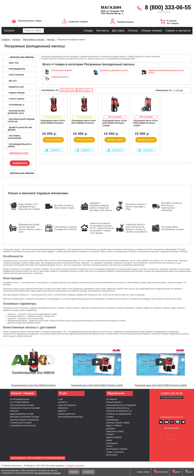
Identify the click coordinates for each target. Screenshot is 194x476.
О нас (60, 399)
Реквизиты (63, 408)
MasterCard (164, 433)
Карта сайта (111, 455)
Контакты (102, 30)
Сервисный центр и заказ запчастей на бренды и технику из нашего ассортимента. (136, 228)
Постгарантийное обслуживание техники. (172, 228)
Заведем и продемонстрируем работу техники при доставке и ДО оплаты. (101, 206)
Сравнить (53, 150)
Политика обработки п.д (117, 408)
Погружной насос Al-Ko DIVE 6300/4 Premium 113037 (97, 385)
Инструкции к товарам (116, 449)
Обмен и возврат (114, 437)
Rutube (176, 422)
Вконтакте (163, 422)
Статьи (109, 446)
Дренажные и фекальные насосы (114, 70)
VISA (157, 433)
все (181, 90)
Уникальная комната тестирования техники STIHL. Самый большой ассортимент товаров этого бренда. (101, 228)
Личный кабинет (114, 402)
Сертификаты (112, 420)
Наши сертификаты (67, 405)
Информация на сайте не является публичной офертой (38, 458)
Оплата (133, 30)
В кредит (110, 434)
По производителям (19, 399)
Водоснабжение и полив (21, 414)
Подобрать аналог (115, 140)
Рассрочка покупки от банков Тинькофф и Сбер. (136, 206)
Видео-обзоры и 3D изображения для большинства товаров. (29, 206)
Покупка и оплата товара (118, 423)
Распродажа (112, 443)
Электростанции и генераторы (24, 420)
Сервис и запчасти (177, 30)
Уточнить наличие (53, 140)
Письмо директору (67, 414)
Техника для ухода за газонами (25, 408)
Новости (62, 411)
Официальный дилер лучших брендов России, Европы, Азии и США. (30, 228)
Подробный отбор (18, 153)
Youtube (167, 422)
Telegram (180, 422)
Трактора (14, 411)
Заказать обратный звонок (171, 397)
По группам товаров (19, 402)
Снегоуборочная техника (22, 405)
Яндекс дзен (172, 422)
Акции (109, 440)
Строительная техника (21, 423)
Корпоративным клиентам (70, 417)
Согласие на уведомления (118, 414)
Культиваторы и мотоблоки (23, 426)
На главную (111, 399)
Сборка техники (151, 30)
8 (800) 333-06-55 (168, 7)
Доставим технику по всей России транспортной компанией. (171, 206)
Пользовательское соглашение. (47, 473)
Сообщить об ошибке (75, 466)
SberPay (185, 432)
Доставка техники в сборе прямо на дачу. (64, 206)
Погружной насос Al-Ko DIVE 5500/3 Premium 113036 (161, 385)
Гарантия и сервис (115, 431)
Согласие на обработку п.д (119, 411)
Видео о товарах (114, 426)
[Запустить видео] (33, 362)
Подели (175, 433)
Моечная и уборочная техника (24, 417)
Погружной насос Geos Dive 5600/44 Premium (33, 385)
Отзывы (110, 417)
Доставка (118, 30)
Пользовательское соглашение (121, 405)
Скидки (88, 30)
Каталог (9, 30)
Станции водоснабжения (61, 70)
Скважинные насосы (60, 77)
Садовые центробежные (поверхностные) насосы (166, 71)
